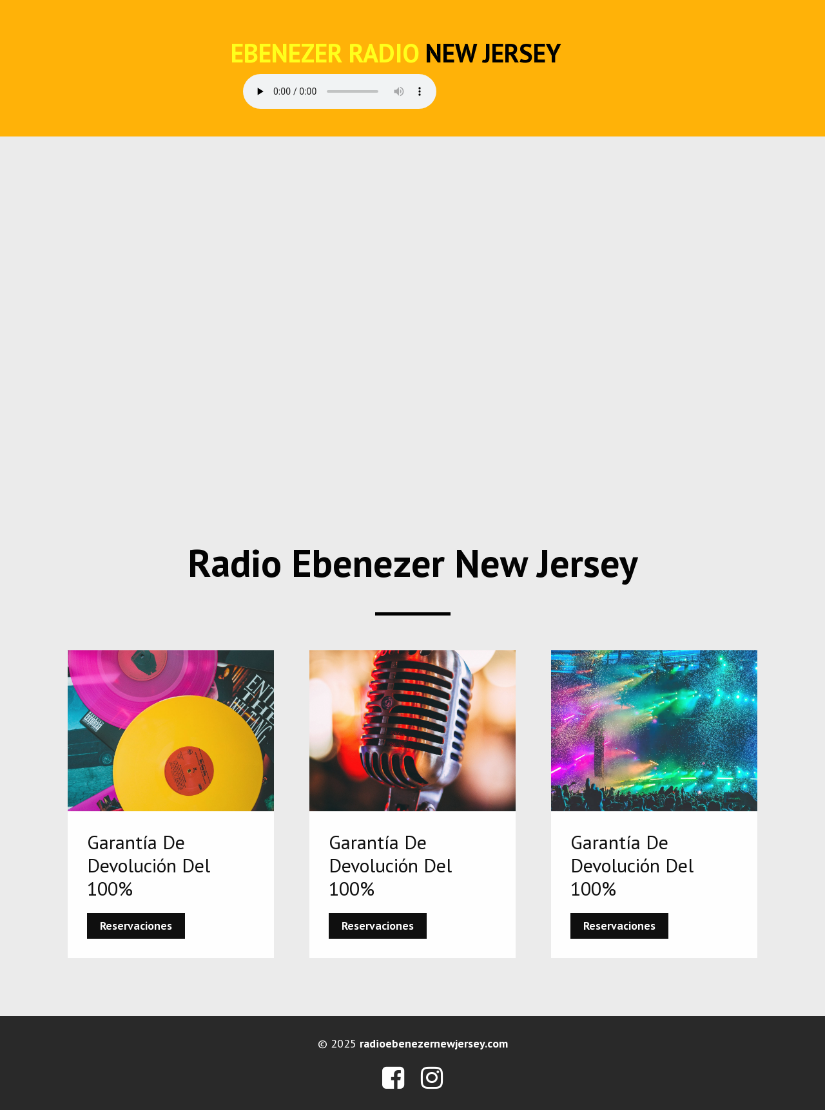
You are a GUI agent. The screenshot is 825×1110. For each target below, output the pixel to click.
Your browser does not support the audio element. (339, 91)
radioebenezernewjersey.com (434, 1043)
